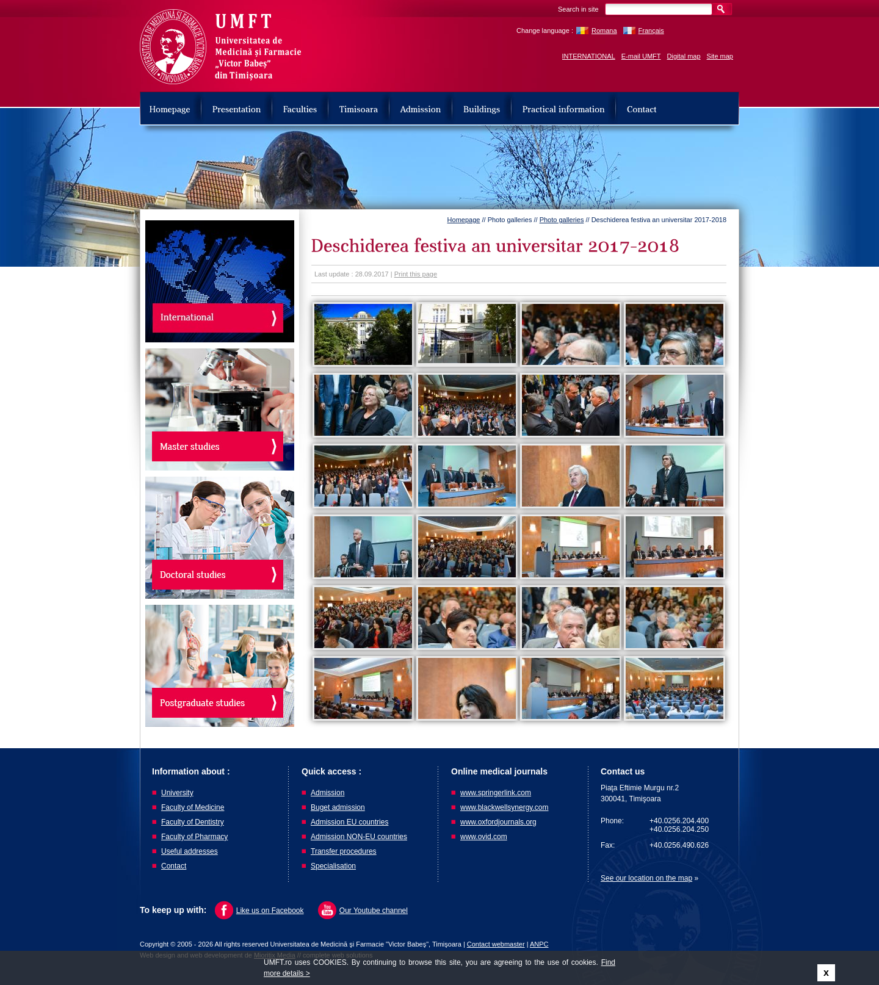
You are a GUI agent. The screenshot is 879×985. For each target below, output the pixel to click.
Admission (327, 792)
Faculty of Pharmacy (194, 836)
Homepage (463, 219)
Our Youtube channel (373, 910)
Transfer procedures (344, 851)
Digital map (684, 56)
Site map (720, 56)
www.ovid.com (483, 836)
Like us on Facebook (270, 910)
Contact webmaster (496, 944)
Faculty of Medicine (192, 807)
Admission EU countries (349, 822)
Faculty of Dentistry (192, 822)
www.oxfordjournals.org (498, 822)
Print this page (415, 274)
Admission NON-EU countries (359, 836)
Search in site (578, 9)
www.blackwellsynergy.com (504, 807)
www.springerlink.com (495, 792)
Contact (173, 866)
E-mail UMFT (641, 56)
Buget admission (338, 807)
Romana (604, 30)
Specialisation (333, 866)
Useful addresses (189, 851)
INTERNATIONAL (588, 56)
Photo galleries (562, 219)
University (177, 792)
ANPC (539, 944)
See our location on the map (646, 878)
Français (651, 30)
